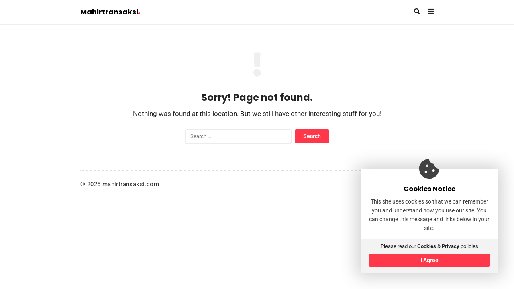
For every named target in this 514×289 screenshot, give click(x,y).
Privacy (450, 246)
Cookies (426, 246)
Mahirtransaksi (110, 12)
